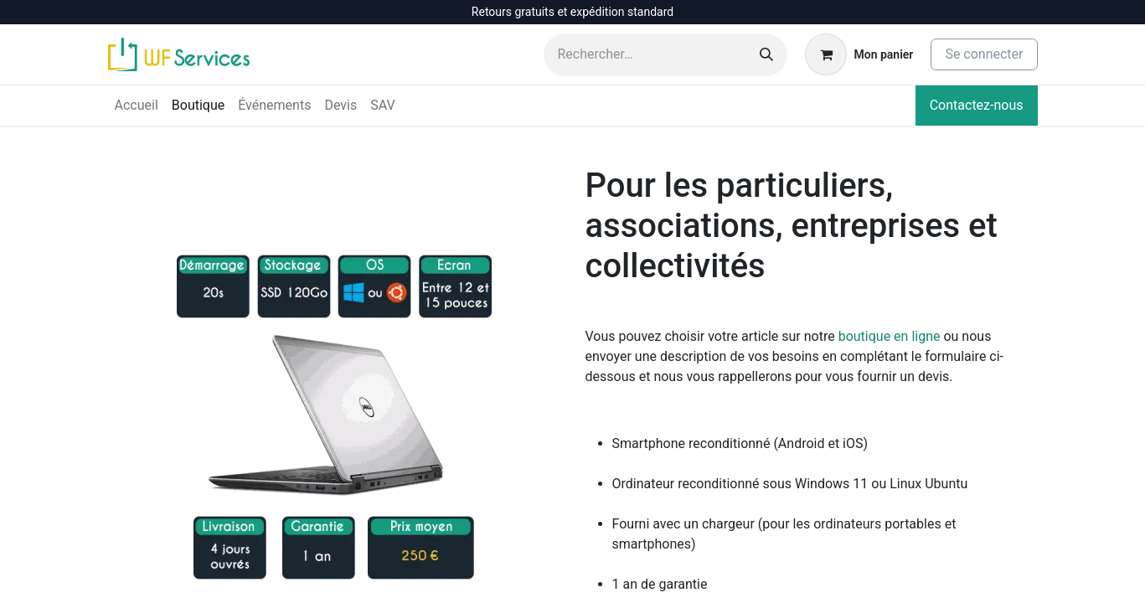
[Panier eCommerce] (859, 54)
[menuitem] (136, 105)
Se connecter (984, 54)
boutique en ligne (889, 336)
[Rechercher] (766, 55)
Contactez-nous (977, 105)
